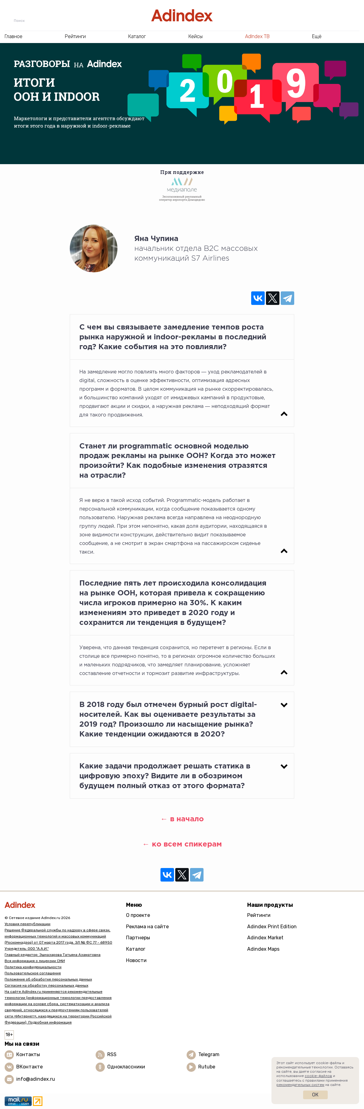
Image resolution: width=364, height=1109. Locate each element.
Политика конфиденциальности (33, 967)
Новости (136, 960)
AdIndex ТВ (257, 36)
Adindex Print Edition (272, 926)
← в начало (182, 819)
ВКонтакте (29, 1067)
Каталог (135, 949)
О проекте (138, 915)
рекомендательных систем (300, 1085)
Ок (315, 1095)
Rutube (206, 1067)
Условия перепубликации (27, 924)
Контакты (28, 1054)
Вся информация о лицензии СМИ (35, 961)
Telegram (209, 1054)
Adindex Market (265, 938)
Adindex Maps (263, 949)
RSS (112, 1054)
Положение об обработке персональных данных (48, 979)
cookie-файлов (318, 1076)
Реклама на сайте (147, 926)
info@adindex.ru (35, 1079)
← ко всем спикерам (182, 844)
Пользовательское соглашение (33, 973)
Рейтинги (259, 915)
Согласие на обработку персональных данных (46, 985)
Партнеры (138, 938)
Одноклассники (126, 1067)
